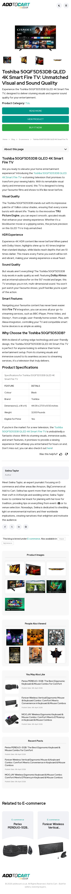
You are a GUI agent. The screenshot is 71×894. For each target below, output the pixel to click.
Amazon (61, 539)
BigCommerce (7, 543)
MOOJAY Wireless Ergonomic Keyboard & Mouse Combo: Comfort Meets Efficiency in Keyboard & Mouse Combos (43, 717)
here (49, 448)
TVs (27, 103)
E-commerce (24, 139)
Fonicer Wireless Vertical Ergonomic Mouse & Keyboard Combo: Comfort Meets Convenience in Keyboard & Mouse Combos (44, 700)
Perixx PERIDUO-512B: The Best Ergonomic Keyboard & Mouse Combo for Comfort (43, 682)
